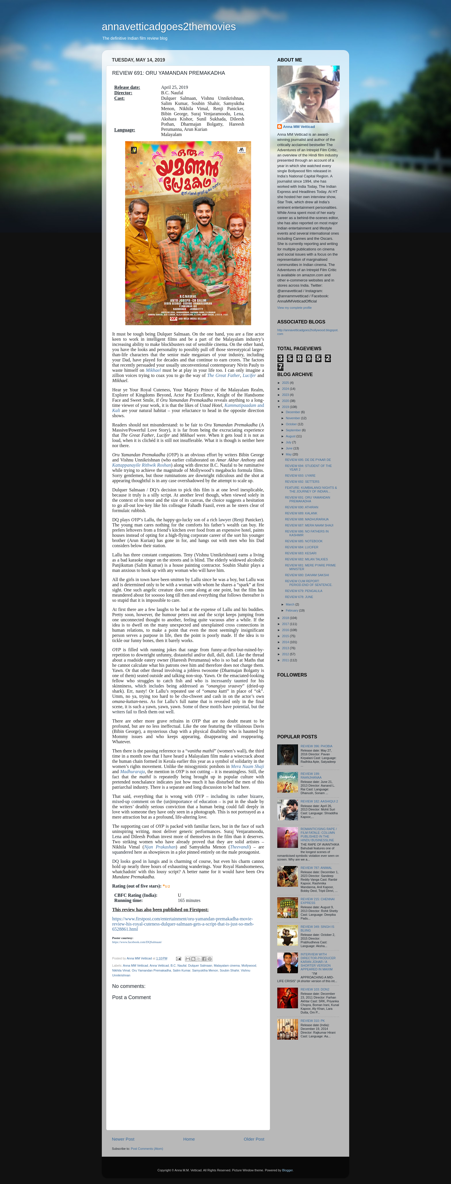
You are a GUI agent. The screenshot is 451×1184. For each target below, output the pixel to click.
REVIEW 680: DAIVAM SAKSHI (307, 575)
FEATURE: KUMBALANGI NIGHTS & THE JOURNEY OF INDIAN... (311, 489)
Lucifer (249, 375)
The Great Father (223, 375)
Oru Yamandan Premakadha (151, 970)
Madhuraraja (132, 771)
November (293, 418)
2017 (286, 624)
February (292, 610)
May (289, 454)
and (244, 405)
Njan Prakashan (160, 846)
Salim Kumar (181, 970)
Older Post (254, 1139)
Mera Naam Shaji (247, 766)
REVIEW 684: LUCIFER (301, 547)
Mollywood (249, 965)
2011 (286, 660)
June (289, 448)
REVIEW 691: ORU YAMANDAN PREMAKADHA (307, 499)
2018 (286, 618)
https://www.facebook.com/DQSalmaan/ (137, 942)
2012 (286, 654)
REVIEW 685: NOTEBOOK (304, 541)
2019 (286, 407)
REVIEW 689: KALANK (301, 513)
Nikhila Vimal (121, 970)
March (290, 604)
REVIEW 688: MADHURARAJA (307, 519)
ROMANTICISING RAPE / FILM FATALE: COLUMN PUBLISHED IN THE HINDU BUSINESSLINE (319, 834)
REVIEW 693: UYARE (300, 475)
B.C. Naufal (178, 965)
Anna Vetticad (159, 965)
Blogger (287, 1170)
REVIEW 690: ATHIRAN (301, 507)
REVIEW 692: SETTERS (302, 481)
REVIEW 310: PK (313, 1020)
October (292, 424)
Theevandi (239, 846)
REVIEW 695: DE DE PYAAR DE (308, 459)
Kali (116, 410)
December (293, 412)
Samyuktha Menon (205, 970)
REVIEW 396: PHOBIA (316, 746)
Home (189, 1139)
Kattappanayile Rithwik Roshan (141, 465)
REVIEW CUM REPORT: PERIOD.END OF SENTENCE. (308, 583)
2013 (286, 648)
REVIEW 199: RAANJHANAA (311, 775)
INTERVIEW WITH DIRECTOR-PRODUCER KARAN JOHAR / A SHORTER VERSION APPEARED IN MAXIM (318, 962)
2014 (286, 642)
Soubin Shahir (229, 970)
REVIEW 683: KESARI (300, 553)
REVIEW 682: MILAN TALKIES (306, 559)
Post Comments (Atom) (147, 1148)
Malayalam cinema (227, 965)
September (294, 430)
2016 (286, 630)
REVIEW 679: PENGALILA (303, 591)
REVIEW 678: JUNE (299, 597)
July (289, 442)
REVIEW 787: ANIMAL (316, 867)
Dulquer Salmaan (200, 965)
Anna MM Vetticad (135, 965)
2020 (286, 401)
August (291, 436)
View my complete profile (294, 307)
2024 (286, 388)
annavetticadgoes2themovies (169, 26)
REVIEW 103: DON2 (315, 989)
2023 (286, 394)
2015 (286, 636)
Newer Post (123, 1139)
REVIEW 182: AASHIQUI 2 (319, 801)
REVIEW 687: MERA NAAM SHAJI (309, 525)
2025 (286, 382)
